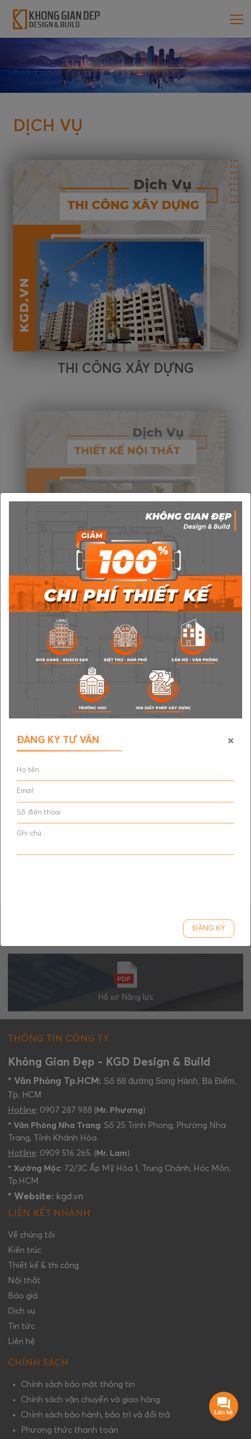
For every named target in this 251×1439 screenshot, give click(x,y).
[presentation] (96, 884)
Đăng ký (208, 929)
